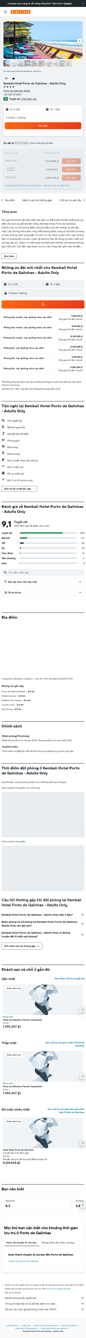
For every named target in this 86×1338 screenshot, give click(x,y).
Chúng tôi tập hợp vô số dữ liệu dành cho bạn (44, 1304)
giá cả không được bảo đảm (59, 1289)
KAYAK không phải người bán (44, 1298)
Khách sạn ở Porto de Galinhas (23, 1261)
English (68, 3)
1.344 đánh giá (28, 98)
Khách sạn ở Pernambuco (26, 1328)
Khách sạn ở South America (45, 1325)
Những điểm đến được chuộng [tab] (58, 1242)
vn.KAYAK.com (12, 1325)
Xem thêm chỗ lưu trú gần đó (69, 978)
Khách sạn (26, 1325)
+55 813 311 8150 (12, 94)
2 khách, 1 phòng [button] (16, 117)
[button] (82, 3)
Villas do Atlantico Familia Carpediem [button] (22, 1019)
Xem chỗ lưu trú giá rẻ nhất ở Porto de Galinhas (64, 1044)
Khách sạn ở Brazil (68, 1325)
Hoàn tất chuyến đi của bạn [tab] (22, 1242)
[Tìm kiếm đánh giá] (45, 572)
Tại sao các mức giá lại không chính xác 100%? (44, 1309)
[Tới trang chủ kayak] (20, 12)
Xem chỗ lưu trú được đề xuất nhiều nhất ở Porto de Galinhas (66, 1111)
